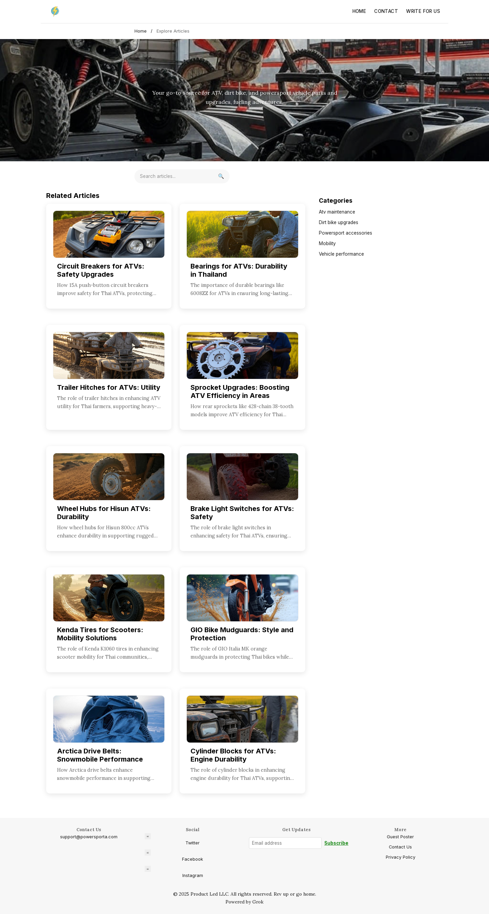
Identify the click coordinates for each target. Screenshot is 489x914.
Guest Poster (400, 836)
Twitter (172, 839)
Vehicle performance (341, 254)
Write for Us (423, 11)
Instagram (174, 872)
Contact (386, 11)
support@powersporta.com (88, 836)
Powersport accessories (345, 233)
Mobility (327, 243)
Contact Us (400, 846)
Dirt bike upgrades (338, 222)
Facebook (174, 855)
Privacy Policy (400, 857)
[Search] (221, 176)
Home (359, 11)
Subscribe (336, 843)
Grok (258, 902)
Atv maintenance (337, 212)
